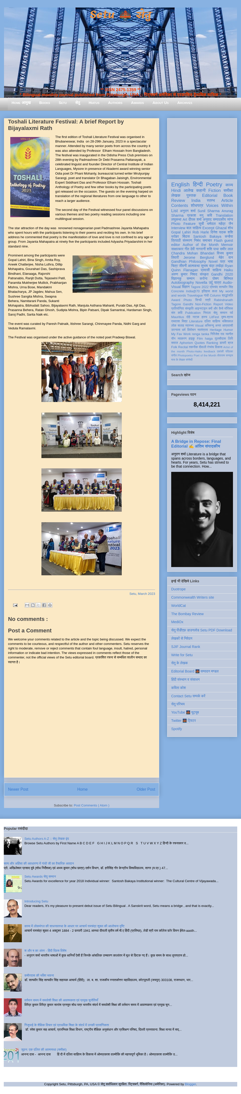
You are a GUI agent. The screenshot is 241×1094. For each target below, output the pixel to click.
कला (214, 291)
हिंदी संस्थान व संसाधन (185, 679)
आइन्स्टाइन (201, 308)
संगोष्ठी (189, 359)
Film (200, 338)
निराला (207, 313)
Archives (184, 102)
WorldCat (178, 606)
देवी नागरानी (198, 249)
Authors (115, 102)
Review (178, 200)
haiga (209, 338)
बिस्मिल (228, 279)
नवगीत (229, 334)
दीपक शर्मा (195, 219)
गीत (187, 249)
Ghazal (220, 228)
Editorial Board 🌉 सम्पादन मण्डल (195, 671)
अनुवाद (207, 219)
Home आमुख (21, 102)
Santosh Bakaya (207, 236)
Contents (179, 205)
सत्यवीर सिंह (226, 287)
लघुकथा (176, 219)
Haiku (228, 270)
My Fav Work (181, 334)
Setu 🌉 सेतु (120, 15)
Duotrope (178, 589)
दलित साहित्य (212, 321)
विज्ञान (186, 287)
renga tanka (200, 334)
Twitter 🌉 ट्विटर (183, 721)
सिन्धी (198, 300)
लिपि (230, 338)
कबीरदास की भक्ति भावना (39, 975)
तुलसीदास (220, 338)
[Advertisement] (202, 145)
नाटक (196, 317)
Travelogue (195, 295)
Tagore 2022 (200, 287)
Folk (174, 347)
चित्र (174, 266)
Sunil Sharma (209, 211)
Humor (228, 330)
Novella (201, 283)
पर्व (231, 313)
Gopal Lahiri (181, 232)
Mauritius (177, 317)
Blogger (190, 1084)
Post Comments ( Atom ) (91, 805)
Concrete (177, 291)
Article (227, 200)
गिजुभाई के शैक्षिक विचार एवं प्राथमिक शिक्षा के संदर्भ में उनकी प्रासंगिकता (66, 1025)
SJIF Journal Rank (185, 647)
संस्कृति (189, 308)
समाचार (207, 240)
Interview (178, 228)
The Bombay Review (187, 614)
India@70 (193, 291)
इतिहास (206, 291)
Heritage (216, 330)
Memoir (227, 245)
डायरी (223, 343)
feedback (209, 351)
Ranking (212, 343)
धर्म (184, 330)
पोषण (215, 279)
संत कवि (177, 313)
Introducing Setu (36, 901)
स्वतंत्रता (202, 330)
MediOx (177, 622)
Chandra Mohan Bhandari (192, 253)
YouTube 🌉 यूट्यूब (185, 712)
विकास (218, 347)
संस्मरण (187, 240)
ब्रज (230, 343)
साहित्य (216, 270)
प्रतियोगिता (177, 308)
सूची (201, 224)
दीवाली (202, 347)
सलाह (180, 325)
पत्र (222, 261)
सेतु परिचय (178, 704)
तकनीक (193, 347)
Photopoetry (185, 355)
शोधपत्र (197, 205)
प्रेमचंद (214, 287)
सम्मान (191, 279)
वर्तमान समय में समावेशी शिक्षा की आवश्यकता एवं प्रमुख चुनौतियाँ (61, 1000)
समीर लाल (226, 249)
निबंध (197, 240)
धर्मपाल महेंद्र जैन (220, 224)
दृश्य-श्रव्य (227, 317)
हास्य (204, 317)
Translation (224, 215)
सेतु (77, 102)
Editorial (209, 195)
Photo (188, 300)
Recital (183, 347)
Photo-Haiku (194, 351)
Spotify (176, 729)
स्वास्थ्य (189, 325)
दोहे (188, 317)
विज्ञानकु (176, 279)
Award (175, 300)
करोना (203, 279)
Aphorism (186, 343)
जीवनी (183, 266)
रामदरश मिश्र (179, 321)
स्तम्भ (211, 200)
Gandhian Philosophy (188, 261)
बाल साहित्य (194, 228)
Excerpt (208, 228)
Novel (213, 261)
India (195, 200)
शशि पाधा (213, 249)
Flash (218, 240)
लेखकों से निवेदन (181, 638)
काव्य (229, 185)
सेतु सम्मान (220, 313)
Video (229, 304)
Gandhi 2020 (222, 274)
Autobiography (182, 283)
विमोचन (191, 330)
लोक (173, 325)
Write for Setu (182, 655)
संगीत (174, 355)
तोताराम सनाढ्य (225, 355)
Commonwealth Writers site (192, 597)
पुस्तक (191, 195)
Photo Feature (183, 224)
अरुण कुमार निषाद (184, 274)
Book (228, 195)
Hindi (176, 190)
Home (82, 789)
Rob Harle (201, 232)
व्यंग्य (230, 219)
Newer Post (18, 789)
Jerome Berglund (199, 257)
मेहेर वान (226, 257)
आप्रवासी (227, 325)
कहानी (201, 190)
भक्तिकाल (227, 321)
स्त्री (208, 300)
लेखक (175, 195)
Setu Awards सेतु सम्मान (40, 876)
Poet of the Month (205, 355)
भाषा (230, 261)
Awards (137, 102)
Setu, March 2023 (142, 594)
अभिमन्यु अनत (213, 325)
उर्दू (211, 283)
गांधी (206, 295)
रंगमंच (210, 347)
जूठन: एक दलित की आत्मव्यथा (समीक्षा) (44, 1049)
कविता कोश (178, 688)
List (174, 210)
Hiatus (94, 102)
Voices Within (219, 205)
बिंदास (186, 236)
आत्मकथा (194, 266)
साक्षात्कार (177, 249)
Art (185, 219)
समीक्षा (228, 190)
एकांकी (220, 351)
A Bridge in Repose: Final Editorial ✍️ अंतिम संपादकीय (196, 443)
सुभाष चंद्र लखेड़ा (212, 266)
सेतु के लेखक (179, 663)
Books (44, 102)
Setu (63, 102)
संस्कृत (204, 274)
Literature (196, 321)
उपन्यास (175, 330)
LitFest (214, 317)
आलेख (188, 190)
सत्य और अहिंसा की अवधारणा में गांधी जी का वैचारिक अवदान (39, 863)
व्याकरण (182, 338)
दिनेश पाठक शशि (222, 232)
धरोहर (175, 236)
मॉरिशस (228, 308)
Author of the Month (201, 245)
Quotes (200, 343)
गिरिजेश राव (217, 334)
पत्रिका (229, 351)
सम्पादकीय (219, 219)
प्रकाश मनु (195, 215)
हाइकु (192, 338)
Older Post (146, 789)
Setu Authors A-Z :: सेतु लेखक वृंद (46, 839)
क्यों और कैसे (215, 308)
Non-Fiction (203, 304)
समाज (174, 343)
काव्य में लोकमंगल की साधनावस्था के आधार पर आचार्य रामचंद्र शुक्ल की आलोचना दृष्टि (74, 926)
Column (215, 295)
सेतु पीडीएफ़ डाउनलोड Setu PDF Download (201, 630)
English (180, 184)
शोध (230, 228)
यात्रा (217, 283)
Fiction (214, 190)
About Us (161, 102)
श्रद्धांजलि (227, 295)
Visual (199, 325)
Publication (193, 313)
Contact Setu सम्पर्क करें (188, 696)
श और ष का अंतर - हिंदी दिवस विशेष (45, 950)
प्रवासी (205, 270)
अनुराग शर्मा (188, 211)
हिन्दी (198, 184)
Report (218, 304)
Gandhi (188, 304)
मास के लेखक (178, 359)
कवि (209, 215)
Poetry (214, 184)
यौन (173, 338)
